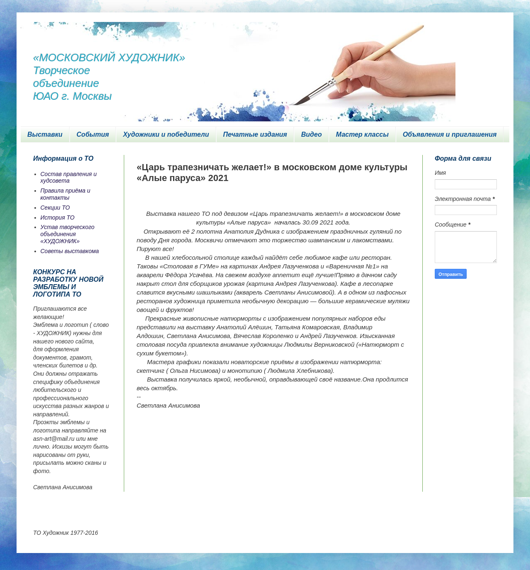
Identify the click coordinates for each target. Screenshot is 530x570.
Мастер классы (362, 134)
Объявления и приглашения (450, 134)
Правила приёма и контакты (66, 194)
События (93, 134)
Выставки (45, 134)
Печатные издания (255, 134)
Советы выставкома (70, 251)
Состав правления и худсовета (69, 177)
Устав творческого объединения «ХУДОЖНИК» (68, 234)
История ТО (58, 217)
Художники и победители (166, 134)
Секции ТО (55, 207)
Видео (311, 134)
